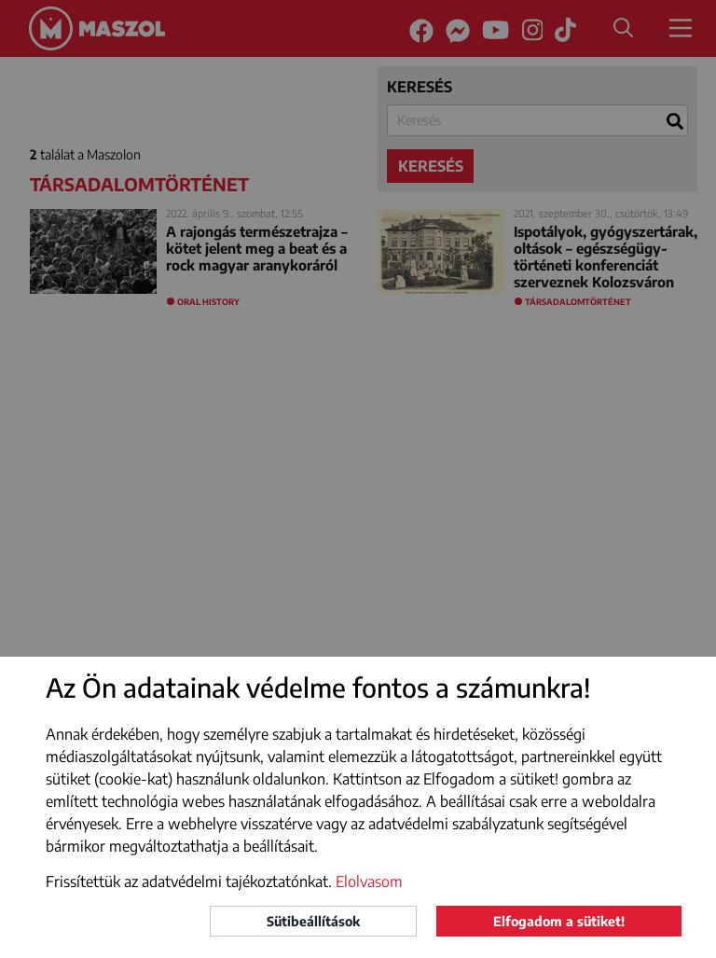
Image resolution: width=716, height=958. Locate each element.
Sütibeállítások (313, 921)
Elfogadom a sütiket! (559, 921)
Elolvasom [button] (369, 881)
